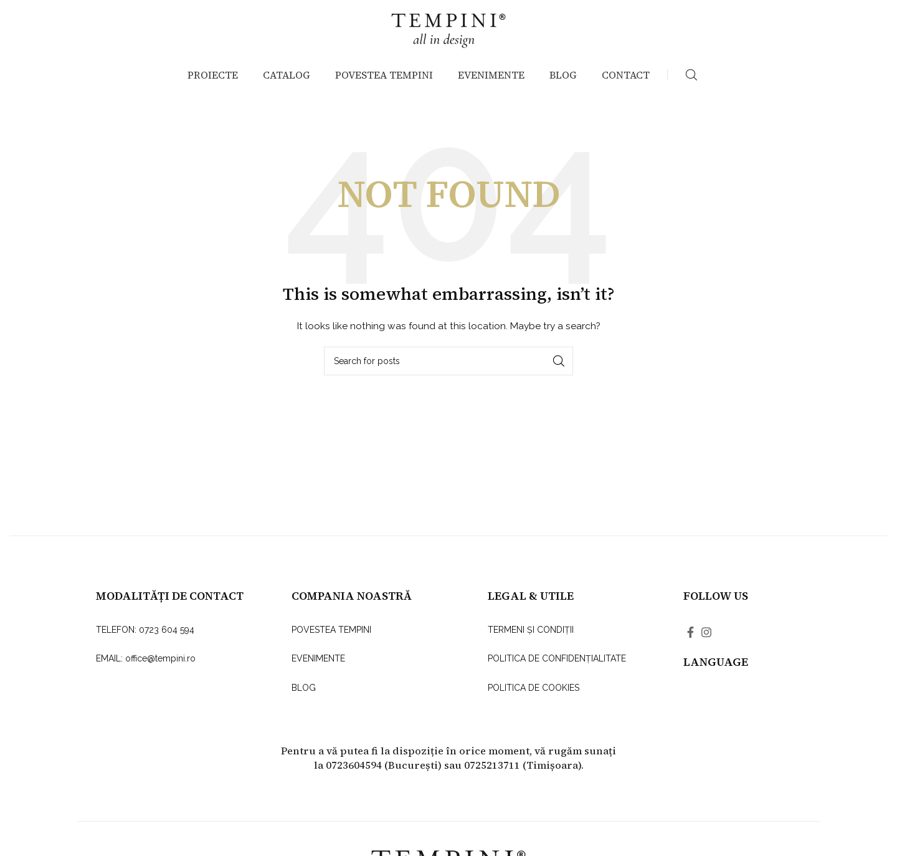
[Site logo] (448, 34)
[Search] (691, 87)
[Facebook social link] (690, 644)
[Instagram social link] (706, 644)
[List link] (173, 641)
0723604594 (354, 777)
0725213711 (492, 777)
